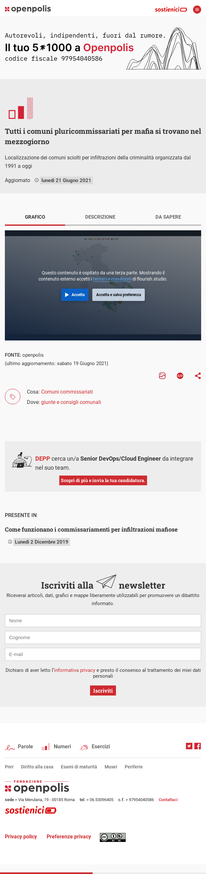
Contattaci (168, 799)
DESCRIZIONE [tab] (100, 217)
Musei (111, 766)
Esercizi (101, 746)
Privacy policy (21, 837)
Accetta (78, 295)
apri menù (197, 10)
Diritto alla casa (37, 766)
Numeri (62, 746)
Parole (25, 746)
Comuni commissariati (67, 392)
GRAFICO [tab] (35, 217)
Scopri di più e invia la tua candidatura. (103, 480)
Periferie (134, 766)
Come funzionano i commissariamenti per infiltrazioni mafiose (91, 529)
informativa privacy (74, 670)
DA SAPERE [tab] (168, 217)
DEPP (42, 458)
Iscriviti (103, 690)
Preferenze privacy (69, 837)
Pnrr (9, 766)
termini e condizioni (112, 279)
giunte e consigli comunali (71, 402)
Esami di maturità (79, 766)
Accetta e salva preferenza (118, 295)
